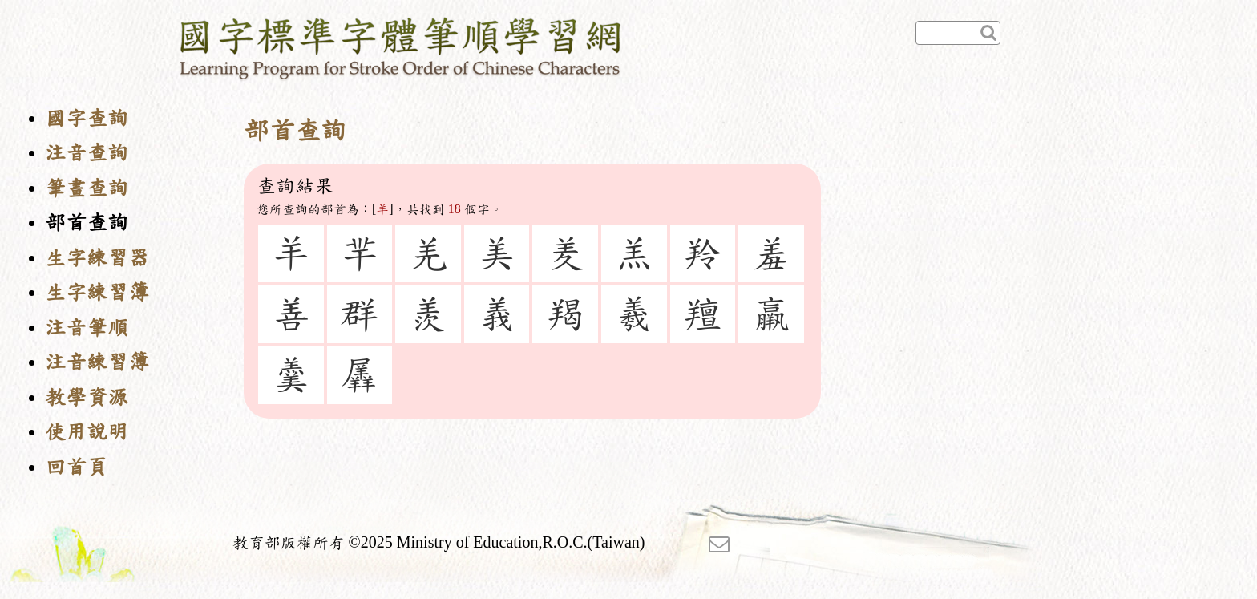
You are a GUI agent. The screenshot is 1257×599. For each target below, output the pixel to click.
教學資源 (86, 397)
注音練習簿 (97, 362)
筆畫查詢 (86, 188)
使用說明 (86, 432)
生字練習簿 (97, 292)
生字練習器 (97, 258)
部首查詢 (86, 222)
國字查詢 (86, 118)
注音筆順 (86, 328)
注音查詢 (86, 153)
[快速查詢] (957, 33)
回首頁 (76, 467)
